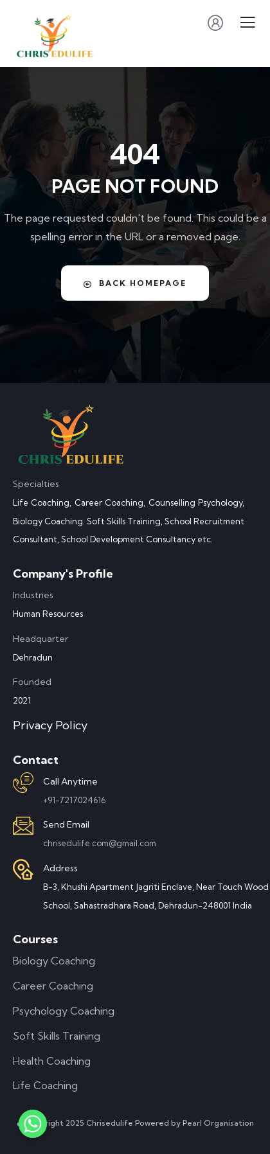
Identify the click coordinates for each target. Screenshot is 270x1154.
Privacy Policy (50, 725)
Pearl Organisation (218, 1123)
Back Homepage (135, 283)
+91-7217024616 (74, 800)
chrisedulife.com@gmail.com (99, 843)
